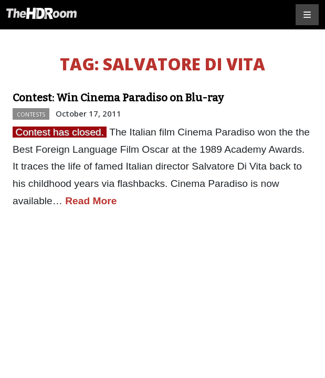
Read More (91, 200)
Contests (31, 114)
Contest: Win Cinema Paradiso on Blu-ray (118, 97)
